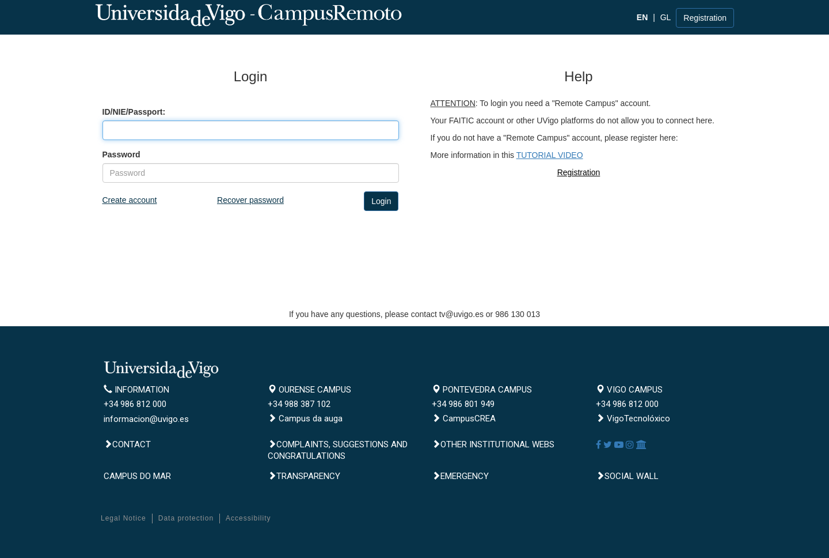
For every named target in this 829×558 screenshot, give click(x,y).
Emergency (460, 476)
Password (121, 154)
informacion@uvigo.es (146, 419)
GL (665, 17)
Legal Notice (123, 518)
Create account (129, 200)
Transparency (304, 476)
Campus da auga (305, 418)
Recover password (250, 200)
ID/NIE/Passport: (134, 111)
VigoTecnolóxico (633, 418)
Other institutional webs (493, 444)
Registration (705, 17)
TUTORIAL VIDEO (549, 155)
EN (642, 17)
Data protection (186, 518)
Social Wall (627, 476)
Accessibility (248, 518)
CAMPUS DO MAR (137, 476)
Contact (127, 444)
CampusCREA (464, 418)
